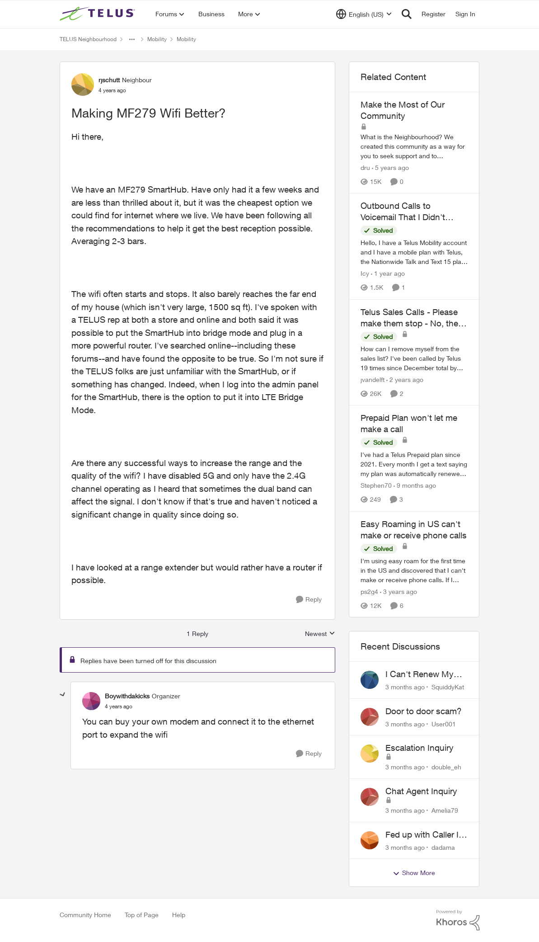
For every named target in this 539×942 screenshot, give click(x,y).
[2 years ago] (404, 379)
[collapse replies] (62, 694)
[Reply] (308, 599)
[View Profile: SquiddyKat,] (370, 680)
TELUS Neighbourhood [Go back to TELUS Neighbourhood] (88, 39)
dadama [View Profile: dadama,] (443, 847)
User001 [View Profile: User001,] (443, 723)
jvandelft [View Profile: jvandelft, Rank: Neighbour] (372, 379)
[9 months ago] (415, 485)
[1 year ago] (388, 273)
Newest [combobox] (320, 634)
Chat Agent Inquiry (421, 791)
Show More (414, 873)
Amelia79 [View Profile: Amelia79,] (444, 810)
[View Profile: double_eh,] (370, 753)
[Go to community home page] (98, 14)
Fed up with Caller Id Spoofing (424, 834)
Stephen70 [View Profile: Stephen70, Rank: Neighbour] (376, 486)
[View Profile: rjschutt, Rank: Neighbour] (82, 84)
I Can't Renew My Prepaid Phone (419, 674)
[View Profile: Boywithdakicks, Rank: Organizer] (91, 701)
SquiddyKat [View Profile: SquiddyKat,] (447, 687)
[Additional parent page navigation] (132, 39)
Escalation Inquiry (419, 748)
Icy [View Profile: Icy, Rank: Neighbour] (365, 274)
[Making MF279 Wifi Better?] (118, 706)
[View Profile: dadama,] (370, 840)
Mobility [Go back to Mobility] (157, 39)
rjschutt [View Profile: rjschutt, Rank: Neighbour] (109, 80)
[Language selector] (364, 14)
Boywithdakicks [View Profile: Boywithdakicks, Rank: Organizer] (127, 696)
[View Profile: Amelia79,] (370, 797)
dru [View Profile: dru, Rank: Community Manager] (365, 167)
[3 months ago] (405, 687)
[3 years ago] (398, 591)
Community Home (85, 914)
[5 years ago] (390, 167)
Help (178, 914)
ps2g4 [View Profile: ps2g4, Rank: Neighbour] (369, 591)
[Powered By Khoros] (458, 920)
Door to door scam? (423, 711)
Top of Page (142, 914)
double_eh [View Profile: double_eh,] (446, 767)
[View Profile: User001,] (370, 717)
